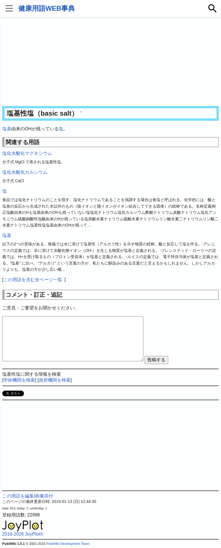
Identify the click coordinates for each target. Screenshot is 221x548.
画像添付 (44, 496)
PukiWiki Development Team (67, 544)
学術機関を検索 (19, 380)
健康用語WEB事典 (46, 8)
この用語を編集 (18, 496)
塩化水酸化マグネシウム (27, 153)
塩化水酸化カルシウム (24, 172)
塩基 (6, 128)
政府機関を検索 (55, 380)
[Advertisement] (110, 62)
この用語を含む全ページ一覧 (32, 279)
